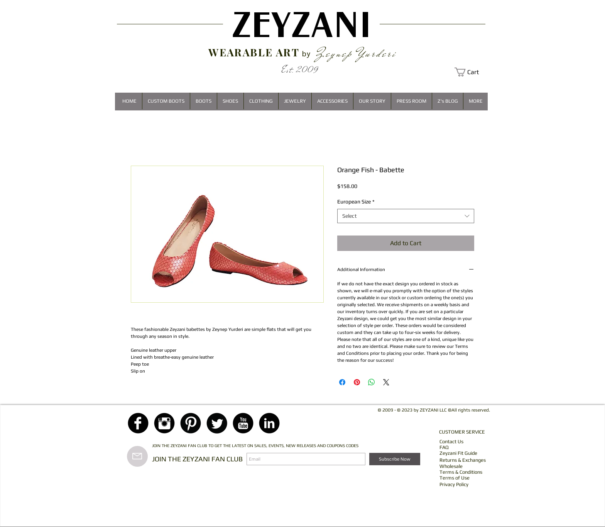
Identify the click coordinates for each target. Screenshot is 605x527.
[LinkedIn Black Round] (269, 423)
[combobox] (405, 216)
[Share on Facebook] (342, 382)
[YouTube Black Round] (243, 423)
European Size (356, 201)
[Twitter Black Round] (216, 423)
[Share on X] (386, 382)
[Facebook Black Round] (138, 423)
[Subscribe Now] (394, 459)
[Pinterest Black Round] (190, 423)
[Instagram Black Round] (164, 423)
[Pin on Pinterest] (357, 382)
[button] (471, 72)
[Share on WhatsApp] (371, 382)
